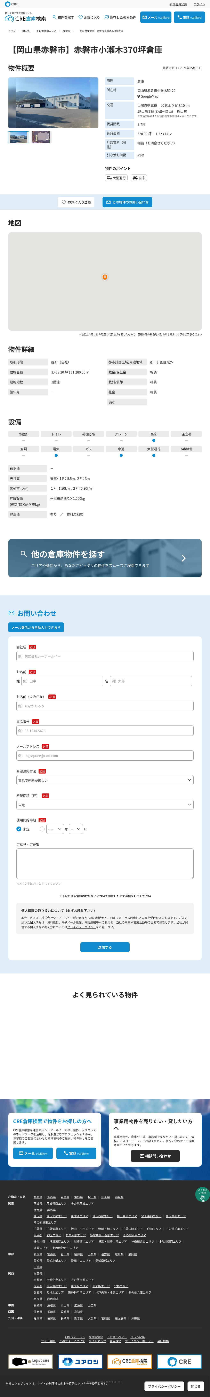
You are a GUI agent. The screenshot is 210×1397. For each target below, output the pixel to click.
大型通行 (153, 448)
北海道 (38, 1197)
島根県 (51, 1305)
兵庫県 (38, 1292)
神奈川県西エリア (170, 1241)
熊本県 (78, 1318)
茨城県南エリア (57, 1203)
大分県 (92, 1318)
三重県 (38, 1267)
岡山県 (65, 1305)
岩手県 (65, 1197)
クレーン (121, 434)
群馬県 (51, 1210)
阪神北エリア (55, 1292)
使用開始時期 (26, 820)
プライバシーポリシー (81, 927)
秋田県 (92, 1197)
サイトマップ (97, 1341)
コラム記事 (137, 1337)
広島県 (78, 1305)
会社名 (21, 647)
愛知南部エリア (105, 1260)
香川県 (51, 1312)
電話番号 (23, 721)
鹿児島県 (120, 1318)
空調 (23, 448)
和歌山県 (53, 1299)
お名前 (21, 671)
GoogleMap (147, 96)
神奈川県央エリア (142, 1241)
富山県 (51, 1254)
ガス (89, 448)
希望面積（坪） (27, 795)
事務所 (24, 434)
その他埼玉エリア (45, 1222)
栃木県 (38, 1210)
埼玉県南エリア (176, 1216)
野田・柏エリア (108, 1229)
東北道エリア (79, 1216)
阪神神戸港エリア (79, 1292)
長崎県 (65, 1318)
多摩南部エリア (76, 1235)
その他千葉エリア (177, 1229)
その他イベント (117, 1337)
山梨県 (92, 1254)
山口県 (92, 1305)
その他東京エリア (134, 1235)
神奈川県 (39, 1241)
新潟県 (38, 1254)
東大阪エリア (79, 1286)
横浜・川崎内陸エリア (112, 1241)
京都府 (38, 1280)
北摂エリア (121, 1286)
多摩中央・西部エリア (104, 1235)
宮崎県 (105, 1318)
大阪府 (38, 1286)
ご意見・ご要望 (27, 844)
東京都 (38, 1235)
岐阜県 (119, 1254)
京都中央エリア (57, 1280)
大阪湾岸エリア (57, 1286)
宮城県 (78, 1197)
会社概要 (163, 1341)
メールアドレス (27, 746)
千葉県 (38, 1229)
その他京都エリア (82, 1280)
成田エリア (154, 1229)
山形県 (105, 1197)
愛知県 (38, 1260)
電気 (56, 448)
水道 (121, 448)
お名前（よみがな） (31, 696)
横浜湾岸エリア (59, 1241)
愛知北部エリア (57, 1260)
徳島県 (38, 1312)
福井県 (78, 1254)
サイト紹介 (48, 1341)
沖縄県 (135, 1318)
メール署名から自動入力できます (36, 627)
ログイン (199, 4)
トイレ (56, 434)
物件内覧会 (96, 1337)
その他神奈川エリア (65, 1247)
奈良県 (38, 1299)
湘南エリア (41, 1247)
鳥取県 (38, 1305)
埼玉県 (38, 1216)
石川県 (65, 1254)
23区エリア (54, 1235)
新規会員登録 (178, 4)
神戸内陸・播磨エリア (109, 1292)
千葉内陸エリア (133, 1229)
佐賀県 (51, 1318)
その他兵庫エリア (139, 1292)
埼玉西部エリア (102, 1216)
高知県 (78, 1312)
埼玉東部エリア (151, 1216)
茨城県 (38, 1203)
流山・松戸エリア (82, 1229)
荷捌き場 (88, 434)
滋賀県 (38, 1273)
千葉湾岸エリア (57, 1229)
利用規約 (115, 1341)
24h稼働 (186, 448)
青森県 (51, 1197)
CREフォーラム (75, 1337)
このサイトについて (72, 1341)
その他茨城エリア (82, 1203)
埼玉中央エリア (127, 1216)
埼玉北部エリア (57, 1216)
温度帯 (186, 434)
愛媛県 (65, 1312)
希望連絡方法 (26, 771)
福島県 (119, 1197)
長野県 (105, 1254)
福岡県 (38, 1318)
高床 (154, 434)
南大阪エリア (101, 1286)
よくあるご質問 (203, 1191)
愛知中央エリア (81, 1260)
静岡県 (132, 1254)
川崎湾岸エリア (84, 1241)
